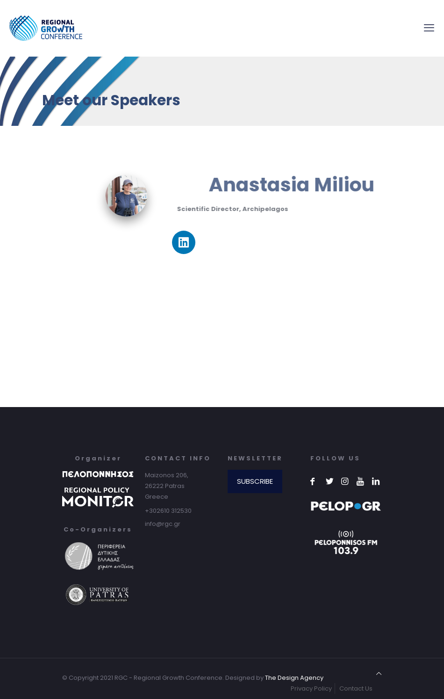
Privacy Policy (311, 688)
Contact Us (355, 688)
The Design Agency (294, 677)
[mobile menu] (429, 28)
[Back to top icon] (379, 673)
